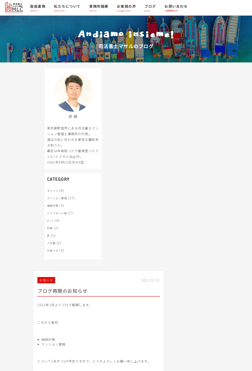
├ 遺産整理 (26, 302)
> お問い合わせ (28, 348)
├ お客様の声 (169, 330)
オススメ (39, 196)
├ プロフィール (170, 311)
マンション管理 (43, 204)
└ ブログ (166, 339)
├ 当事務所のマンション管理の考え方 (182, 302)
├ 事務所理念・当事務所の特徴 (179, 293)
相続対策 (39, 211)
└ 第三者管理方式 (101, 321)
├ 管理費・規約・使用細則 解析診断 (111, 302)
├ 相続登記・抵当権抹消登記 (36, 321)
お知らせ (39, 256)
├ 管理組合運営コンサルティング (109, 293)
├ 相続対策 (26, 293)
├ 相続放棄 (26, 311)
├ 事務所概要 (169, 321)
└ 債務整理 (26, 330)
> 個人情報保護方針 (31, 357)
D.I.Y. (36, 226)
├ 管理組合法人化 (101, 311)
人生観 (37, 249)
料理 (36, 234)
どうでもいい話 (43, 219)
